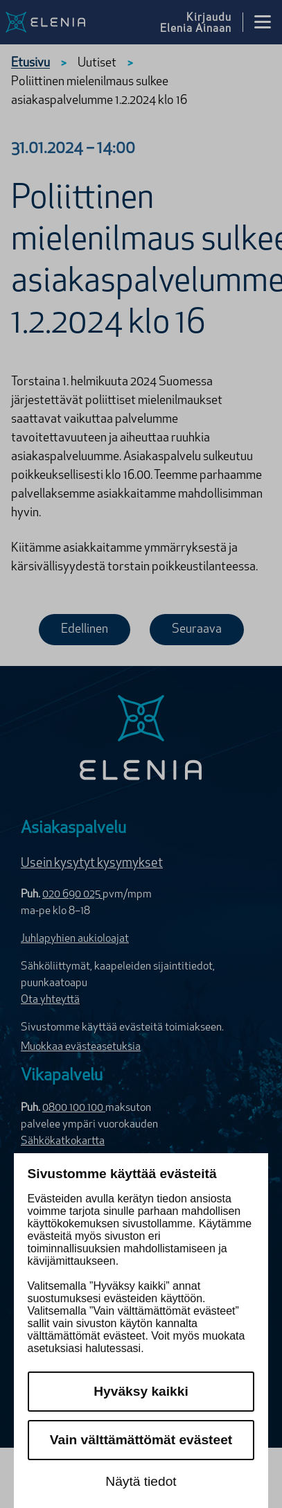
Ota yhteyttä (50, 1000)
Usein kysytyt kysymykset (92, 863)
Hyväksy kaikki (141, 1391)
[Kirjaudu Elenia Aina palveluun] (201, 22)
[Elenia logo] (141, 739)
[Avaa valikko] (262, 22)
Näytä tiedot (140, 1481)
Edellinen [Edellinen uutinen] (84, 629)
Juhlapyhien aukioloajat (75, 939)
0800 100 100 (73, 1108)
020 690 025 (72, 894)
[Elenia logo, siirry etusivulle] (64, 22)
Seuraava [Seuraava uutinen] (197, 629)
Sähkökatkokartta (63, 1141)
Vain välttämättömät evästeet (141, 1439)
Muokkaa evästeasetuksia (81, 1047)
